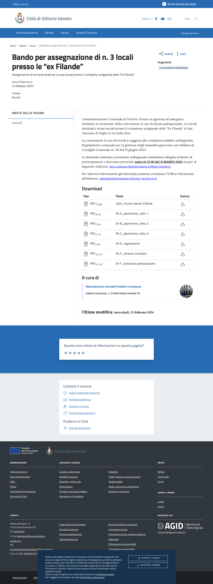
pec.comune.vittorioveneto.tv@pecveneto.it (140, 166)
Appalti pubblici (115, 481)
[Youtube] (161, 18)
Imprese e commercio (118, 491)
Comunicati (163, 477)
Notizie (161, 472)
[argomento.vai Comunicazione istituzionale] (173, 67)
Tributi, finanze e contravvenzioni (124, 477)
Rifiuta (148, 558)
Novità (23, 45)
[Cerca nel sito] (196, 18)
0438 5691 (19, 531)
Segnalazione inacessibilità (121, 549)
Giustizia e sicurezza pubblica (73, 491)
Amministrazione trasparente (122, 524)
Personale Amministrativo (23, 491)
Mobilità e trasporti (68, 477)
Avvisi (33, 45)
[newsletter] (168, 18)
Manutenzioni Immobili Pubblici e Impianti (113, 286)
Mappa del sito (20, 577)
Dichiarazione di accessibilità (122, 544)
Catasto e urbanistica (69, 472)
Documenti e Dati (18, 496)
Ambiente (113, 472)
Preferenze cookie (105, 574)
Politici (13, 486)
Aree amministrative (20, 477)
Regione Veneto (20, 4)
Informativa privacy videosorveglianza (126, 534)
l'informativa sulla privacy (92, 577)
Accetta (148, 565)
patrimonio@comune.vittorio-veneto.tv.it (128, 178)
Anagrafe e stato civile (70, 481)
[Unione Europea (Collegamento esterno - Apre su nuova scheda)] (25, 451)
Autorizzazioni (66, 486)
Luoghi (161, 501)
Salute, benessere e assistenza (123, 486)
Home (13, 45)
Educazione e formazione (71, 496)
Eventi (161, 506)
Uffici (12, 481)
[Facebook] (154, 18)
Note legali (113, 539)
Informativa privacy (117, 529)
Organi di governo (18, 472)
